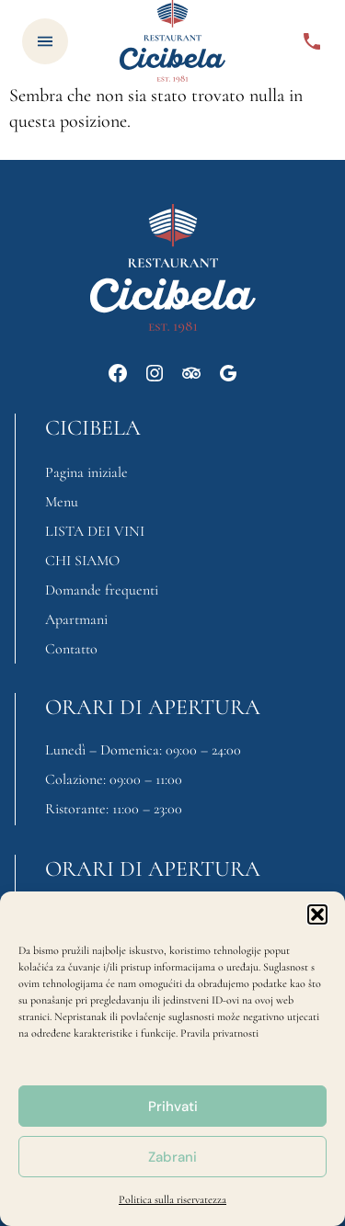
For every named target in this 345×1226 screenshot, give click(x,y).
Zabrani (172, 1157)
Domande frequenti (101, 590)
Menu (61, 502)
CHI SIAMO (82, 560)
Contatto (71, 649)
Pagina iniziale (86, 472)
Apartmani (76, 619)
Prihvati (173, 1106)
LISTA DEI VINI (94, 531)
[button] (317, 914)
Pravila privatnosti (219, 1033)
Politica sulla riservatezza (172, 1199)
